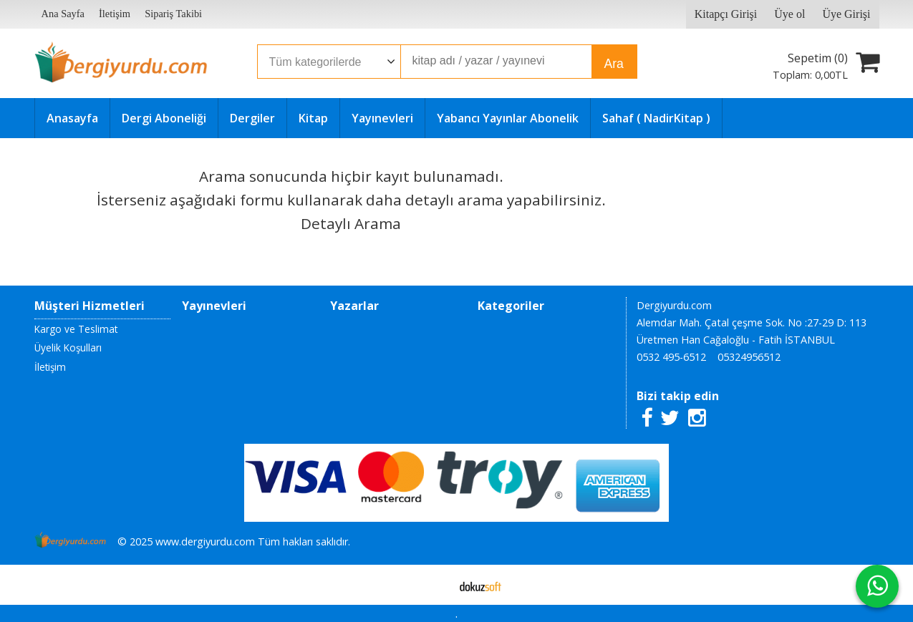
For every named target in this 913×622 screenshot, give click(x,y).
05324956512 (749, 357)
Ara (614, 64)
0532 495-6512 (671, 357)
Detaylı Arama (351, 223)
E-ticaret (433, 585)
